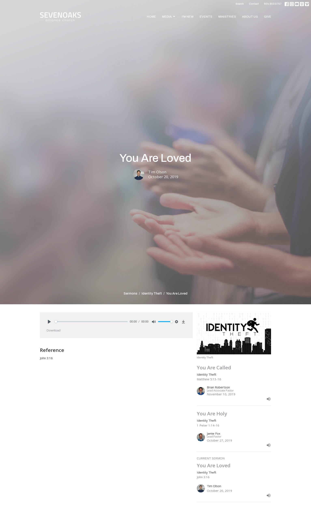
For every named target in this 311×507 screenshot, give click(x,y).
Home (151, 16)
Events (206, 16)
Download (53, 330)
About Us (250, 16)
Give (267, 16)
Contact (254, 3)
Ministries (227, 16)
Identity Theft (152, 293)
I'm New (188, 16)
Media (169, 17)
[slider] (91, 322)
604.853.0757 (273, 3)
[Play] (49, 321)
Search (240, 3)
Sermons (130, 293)
